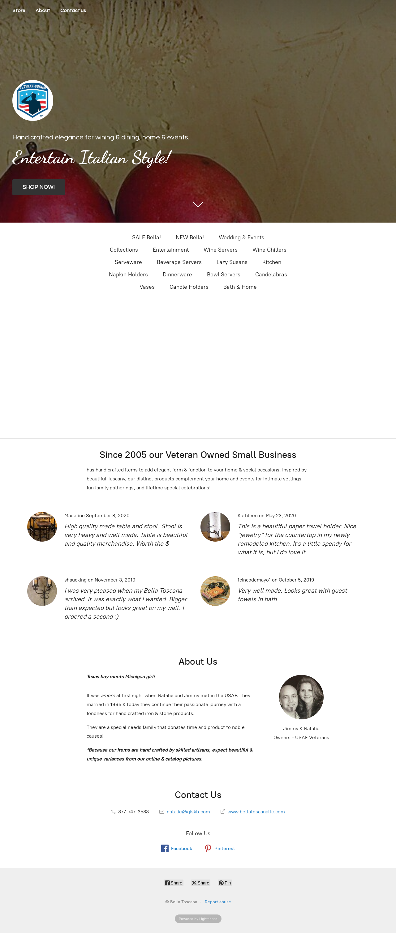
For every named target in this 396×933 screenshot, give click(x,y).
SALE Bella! (146, 237)
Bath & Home (240, 286)
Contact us (73, 10)
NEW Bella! (190, 237)
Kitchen (271, 262)
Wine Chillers (269, 249)
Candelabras (271, 274)
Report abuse (218, 902)
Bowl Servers (223, 274)
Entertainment (171, 249)
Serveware (128, 262)
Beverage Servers (179, 262)
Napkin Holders (128, 274)
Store (18, 10)
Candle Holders (189, 286)
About (43, 10)
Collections (124, 249)
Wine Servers (221, 249)
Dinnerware (177, 274)
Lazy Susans (232, 262)
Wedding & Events (241, 237)
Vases (147, 286)
